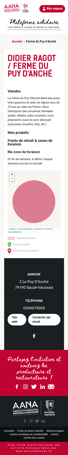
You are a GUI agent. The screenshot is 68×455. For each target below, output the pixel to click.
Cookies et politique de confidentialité (28, 434)
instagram (31, 421)
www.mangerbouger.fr (34, 451)
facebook (25, 421)
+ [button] (12, 174)
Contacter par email (41, 319)
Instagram (25, 386)
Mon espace (55, 8)
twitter (37, 421)
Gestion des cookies (34, 437)
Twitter (34, 386)
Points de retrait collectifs (30, 430)
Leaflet (12, 229)
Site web (14, 319)
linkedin (43, 421)
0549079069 (34, 308)
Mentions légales (55, 430)
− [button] (12, 179)
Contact (55, 434)
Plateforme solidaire (34, 23)
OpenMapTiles (15, 232)
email (51, 386)
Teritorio (48, 229)
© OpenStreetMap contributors (29, 229)
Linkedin (42, 386)
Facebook (16, 386)
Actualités (9, 430)
